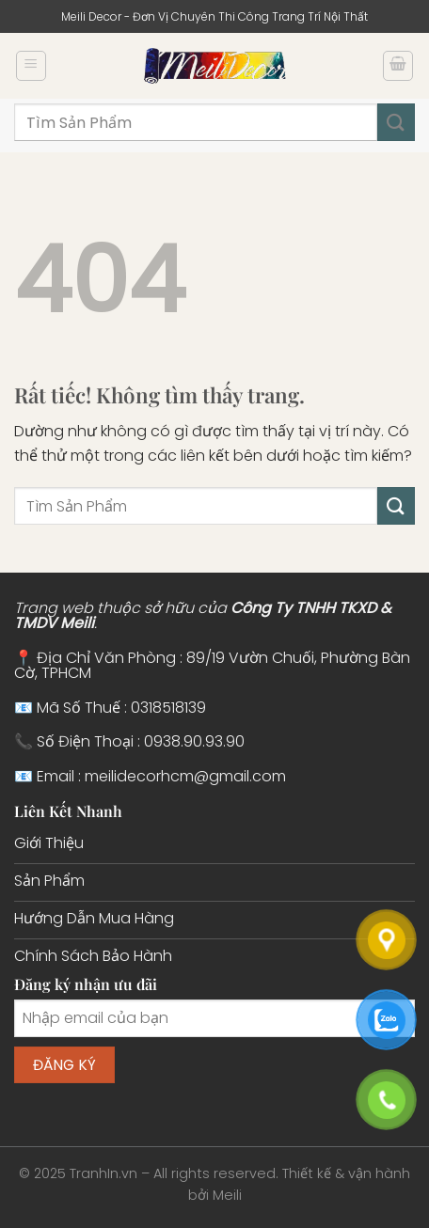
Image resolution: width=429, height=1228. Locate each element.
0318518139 (168, 707)
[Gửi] (396, 121)
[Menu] (31, 66)
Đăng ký (65, 1065)
